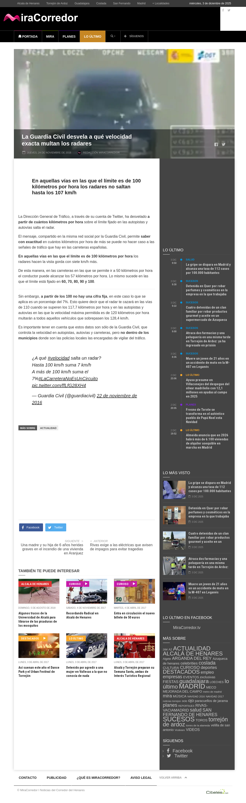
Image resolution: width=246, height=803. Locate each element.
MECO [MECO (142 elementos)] (211, 687)
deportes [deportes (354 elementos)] (209, 667)
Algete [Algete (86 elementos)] (167, 658)
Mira (50, 36)
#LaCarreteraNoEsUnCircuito (68, 378)
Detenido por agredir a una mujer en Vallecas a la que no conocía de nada (86, 672)
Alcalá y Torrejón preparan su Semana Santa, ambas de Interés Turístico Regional (134, 672)
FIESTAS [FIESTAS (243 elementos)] (171, 682)
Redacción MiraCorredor (101, 152)
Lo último (92, 36)
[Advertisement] (86, 470)
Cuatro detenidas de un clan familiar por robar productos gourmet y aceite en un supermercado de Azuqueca (206, 313)
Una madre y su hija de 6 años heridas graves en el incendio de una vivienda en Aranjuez (52, 549)
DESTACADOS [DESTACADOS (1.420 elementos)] (181, 672)
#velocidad (59, 358)
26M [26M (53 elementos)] (165, 649)
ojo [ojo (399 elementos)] (191, 700)
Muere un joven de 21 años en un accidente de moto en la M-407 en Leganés (208, 362)
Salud (190, 259)
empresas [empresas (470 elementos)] (172, 676)
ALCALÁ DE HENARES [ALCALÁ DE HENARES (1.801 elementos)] (193, 653)
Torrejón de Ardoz (57, 3)
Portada (28, 36)
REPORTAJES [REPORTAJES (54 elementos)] (186, 705)
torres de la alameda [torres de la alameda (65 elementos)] (198, 725)
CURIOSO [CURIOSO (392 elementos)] (190, 667)
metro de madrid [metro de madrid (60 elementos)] (212, 691)
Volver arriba (173, 777)
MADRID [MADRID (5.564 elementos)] (192, 686)
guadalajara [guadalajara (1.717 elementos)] (194, 681)
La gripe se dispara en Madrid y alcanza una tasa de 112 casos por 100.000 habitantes (208, 268)
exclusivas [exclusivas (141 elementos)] (207, 677)
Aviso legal (141, 778)
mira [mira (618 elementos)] (167, 695)
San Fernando (121, 3)
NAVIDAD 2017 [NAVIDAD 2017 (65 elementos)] (215, 696)
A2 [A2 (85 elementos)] (170, 649)
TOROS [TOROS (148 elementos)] (202, 720)
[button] (113, 36)
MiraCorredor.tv (187, 627)
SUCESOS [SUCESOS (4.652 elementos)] (179, 719)
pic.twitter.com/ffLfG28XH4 (59, 385)
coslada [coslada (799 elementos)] (207, 663)
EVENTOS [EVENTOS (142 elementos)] (191, 677)
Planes (69, 36)
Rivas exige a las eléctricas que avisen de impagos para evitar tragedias (121, 547)
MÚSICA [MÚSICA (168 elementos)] (179, 696)
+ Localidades (160, 3)
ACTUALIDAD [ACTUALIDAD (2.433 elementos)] (191, 648)
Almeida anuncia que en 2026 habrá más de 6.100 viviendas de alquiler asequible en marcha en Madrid (207, 441)
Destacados (31, 638)
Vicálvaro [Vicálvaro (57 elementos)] (180, 730)
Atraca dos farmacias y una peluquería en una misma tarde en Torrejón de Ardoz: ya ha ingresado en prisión (208, 339)
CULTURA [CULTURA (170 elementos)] (171, 668)
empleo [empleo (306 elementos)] (207, 672)
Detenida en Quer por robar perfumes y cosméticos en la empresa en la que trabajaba (207, 290)
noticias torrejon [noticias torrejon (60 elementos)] (172, 701)
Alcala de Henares (28, 3)
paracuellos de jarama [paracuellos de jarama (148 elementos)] (211, 701)
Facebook (183, 750)
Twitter (181, 755)
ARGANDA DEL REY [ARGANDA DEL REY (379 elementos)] (192, 658)
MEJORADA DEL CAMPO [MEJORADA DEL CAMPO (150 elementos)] (182, 691)
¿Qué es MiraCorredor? (98, 778)
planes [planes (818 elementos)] (170, 705)
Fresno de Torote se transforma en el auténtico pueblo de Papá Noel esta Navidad (205, 416)
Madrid (141, 3)
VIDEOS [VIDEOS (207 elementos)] (193, 730)
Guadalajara (82, 3)
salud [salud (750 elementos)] (195, 710)
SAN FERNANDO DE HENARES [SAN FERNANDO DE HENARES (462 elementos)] (190, 712)
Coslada (101, 3)
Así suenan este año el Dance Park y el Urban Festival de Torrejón (38, 672)
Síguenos (134, 36)
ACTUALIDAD (48, 428)
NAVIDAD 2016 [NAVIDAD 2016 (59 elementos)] (196, 696)
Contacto (28, 778)
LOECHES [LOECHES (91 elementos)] (217, 682)
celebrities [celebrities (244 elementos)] (189, 663)
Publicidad (56, 778)
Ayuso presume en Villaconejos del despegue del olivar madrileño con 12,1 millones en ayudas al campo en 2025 (207, 388)
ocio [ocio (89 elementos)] (184, 701)
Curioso (76, 584)
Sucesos (192, 281)
